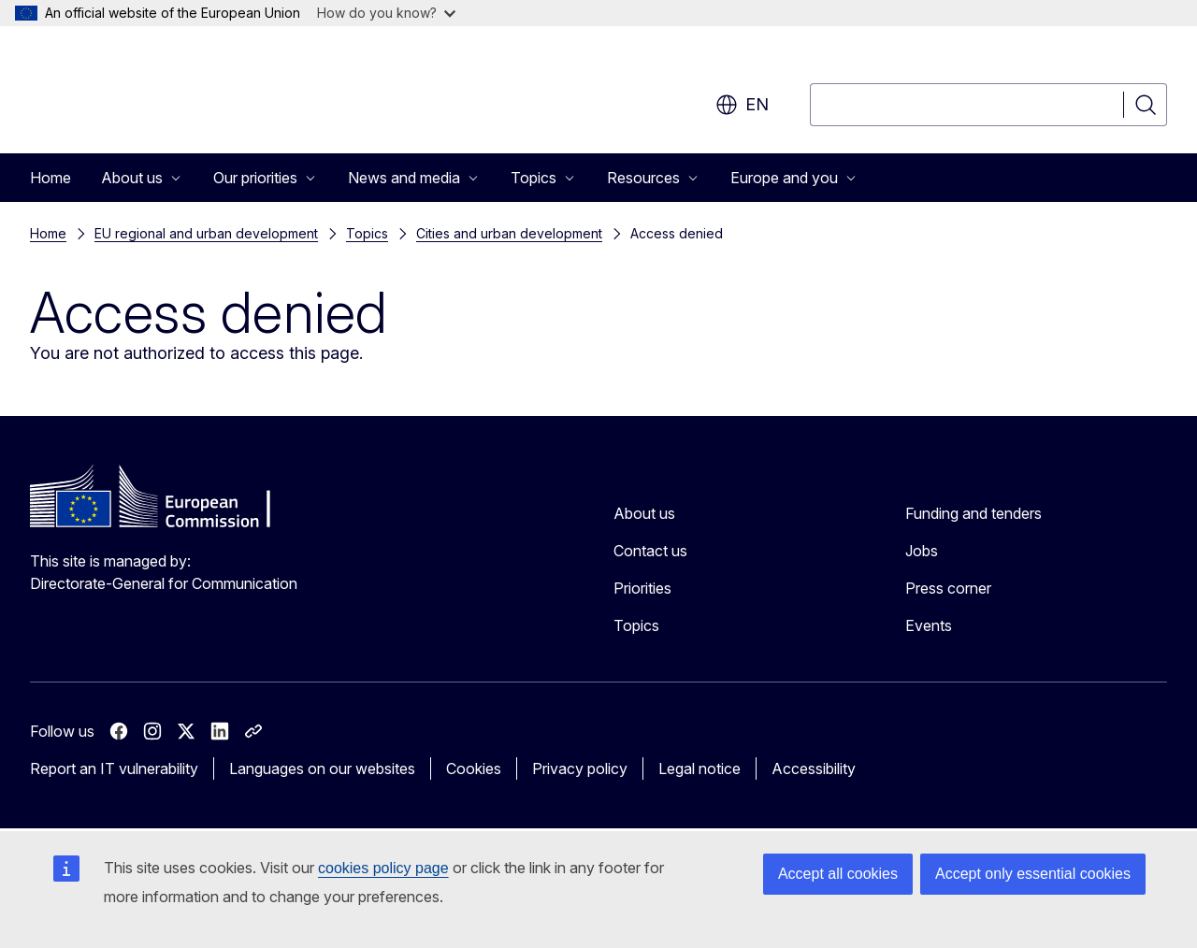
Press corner (948, 588)
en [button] (742, 104)
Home (50, 177)
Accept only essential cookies (1033, 874)
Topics (367, 233)
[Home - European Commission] (181, 93)
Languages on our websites (322, 768)
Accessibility (814, 768)
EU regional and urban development (206, 233)
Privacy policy (579, 768)
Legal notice (699, 768)
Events (928, 625)
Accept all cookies (838, 874)
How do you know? (386, 13)
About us (644, 513)
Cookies (473, 768)
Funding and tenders (973, 513)
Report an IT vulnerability (114, 768)
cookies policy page (383, 868)
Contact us (650, 550)
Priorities (642, 588)
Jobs (921, 550)
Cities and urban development (509, 233)
